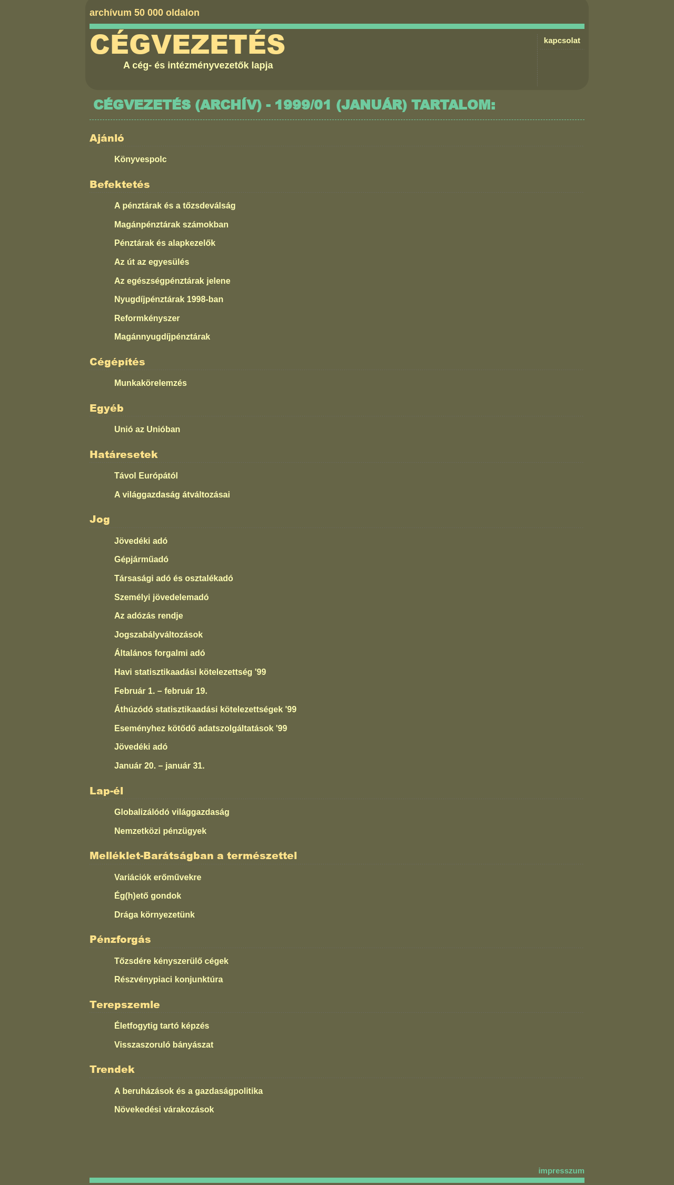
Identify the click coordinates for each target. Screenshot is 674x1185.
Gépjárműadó (141, 559)
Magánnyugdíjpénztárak (162, 336)
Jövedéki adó (140, 540)
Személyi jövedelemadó (161, 597)
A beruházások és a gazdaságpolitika (188, 1091)
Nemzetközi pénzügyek (160, 830)
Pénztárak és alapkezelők (164, 242)
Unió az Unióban (147, 429)
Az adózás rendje (148, 615)
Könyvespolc (140, 159)
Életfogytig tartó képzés (161, 1025)
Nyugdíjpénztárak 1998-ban (168, 299)
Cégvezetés (187, 44)
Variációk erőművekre (157, 877)
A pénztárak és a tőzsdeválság (175, 205)
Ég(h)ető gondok (147, 895)
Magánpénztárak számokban (171, 224)
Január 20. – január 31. (159, 765)
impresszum (561, 1170)
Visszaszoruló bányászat (163, 1044)
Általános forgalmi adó (159, 653)
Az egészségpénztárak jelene (172, 280)
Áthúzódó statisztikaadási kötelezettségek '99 (205, 709)
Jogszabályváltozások (158, 634)
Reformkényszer (147, 318)
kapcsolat (562, 40)
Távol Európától (146, 475)
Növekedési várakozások (164, 1109)
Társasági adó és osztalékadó (173, 578)
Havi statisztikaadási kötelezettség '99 (190, 672)
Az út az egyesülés (151, 261)
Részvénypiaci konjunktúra (168, 979)
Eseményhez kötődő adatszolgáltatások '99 (200, 728)
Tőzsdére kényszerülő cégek (171, 961)
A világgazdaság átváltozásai (172, 494)
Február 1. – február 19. (160, 690)
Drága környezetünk (154, 914)
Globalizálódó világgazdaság (172, 812)
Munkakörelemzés (150, 383)
